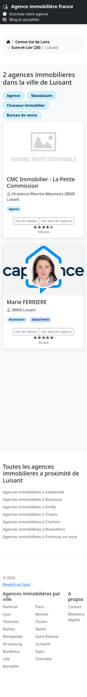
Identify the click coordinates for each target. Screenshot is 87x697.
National (10, 606)
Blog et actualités (21, 19)
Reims (40, 629)
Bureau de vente (22, 115)
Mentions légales (76, 617)
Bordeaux (11, 651)
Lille (6, 658)
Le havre (42, 644)
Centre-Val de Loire (32, 41)
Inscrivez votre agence (25, 14)
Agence (13, 95)
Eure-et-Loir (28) (26, 47)
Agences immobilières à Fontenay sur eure (40, 536)
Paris (39, 606)
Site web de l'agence (56, 221)
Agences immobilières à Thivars (30, 514)
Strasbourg (12, 644)
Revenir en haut (16, 584)
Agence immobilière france (42, 6)
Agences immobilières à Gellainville (33, 492)
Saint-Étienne (46, 636)
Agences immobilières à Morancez (32, 499)
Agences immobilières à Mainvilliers (34, 529)
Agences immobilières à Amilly (29, 506)
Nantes (9, 629)
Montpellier (13, 636)
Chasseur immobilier (26, 105)
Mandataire (41, 95)
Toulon (41, 621)
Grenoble (43, 658)
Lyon (7, 614)
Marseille (11, 666)
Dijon (40, 651)
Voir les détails (26, 221)
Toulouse (11, 621)
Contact (74, 606)
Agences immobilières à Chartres (31, 521)
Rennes (41, 614)
